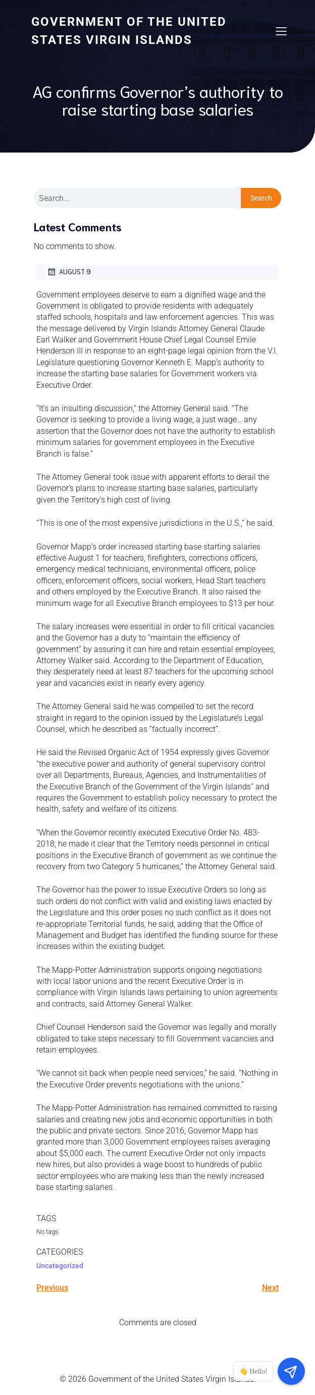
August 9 (68, 272)
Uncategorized (59, 1266)
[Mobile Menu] (281, 30)
